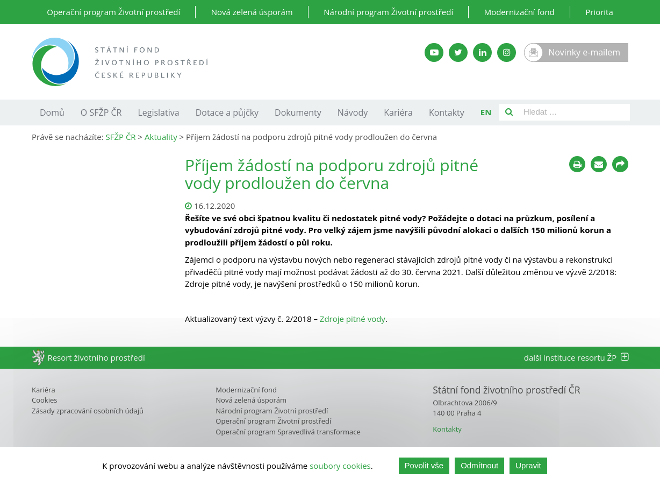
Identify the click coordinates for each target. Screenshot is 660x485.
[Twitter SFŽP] (458, 52)
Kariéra (398, 112)
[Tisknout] (577, 164)
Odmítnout (479, 465)
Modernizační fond (519, 11)
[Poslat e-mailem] (599, 164)
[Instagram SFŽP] (506, 52)
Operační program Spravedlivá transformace (288, 432)
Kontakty (446, 112)
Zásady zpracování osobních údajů (88, 411)
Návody (353, 112)
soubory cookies (340, 465)
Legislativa (158, 112)
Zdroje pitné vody (352, 318)
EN (486, 112)
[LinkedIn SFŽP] (482, 52)
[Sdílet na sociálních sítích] (620, 164)
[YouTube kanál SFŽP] (434, 52)
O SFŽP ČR (101, 112)
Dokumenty (298, 112)
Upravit (528, 465)
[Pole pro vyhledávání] (574, 112)
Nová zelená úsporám (252, 11)
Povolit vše (424, 465)
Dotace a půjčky (227, 112)
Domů (52, 112)
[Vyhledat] (509, 112)
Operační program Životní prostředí (113, 11)
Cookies (44, 400)
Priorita (599, 11)
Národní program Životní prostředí (388, 11)
